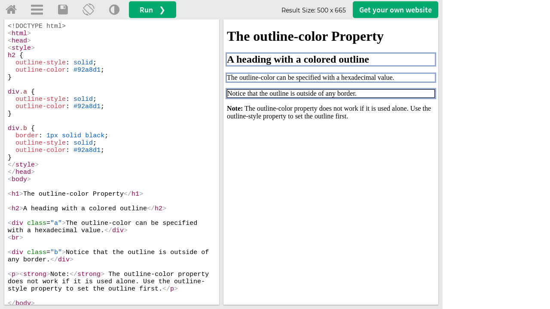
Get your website (395, 10)
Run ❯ (152, 10)
